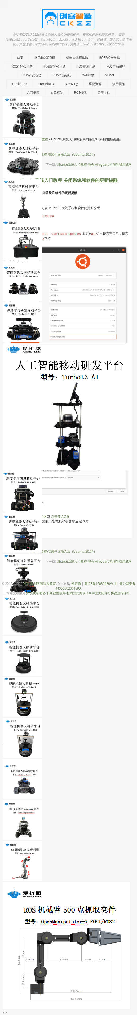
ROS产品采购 (115, 66)
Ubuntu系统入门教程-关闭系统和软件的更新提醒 (68, 180)
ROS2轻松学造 (109, 57)
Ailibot (109, 75)
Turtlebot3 (46, 84)
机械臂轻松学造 (54, 66)
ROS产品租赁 (32, 75)
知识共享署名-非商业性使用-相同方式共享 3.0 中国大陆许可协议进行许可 (78, 593)
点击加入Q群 (60, 516)
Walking (88, 75)
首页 (20, 57)
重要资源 (95, 84)
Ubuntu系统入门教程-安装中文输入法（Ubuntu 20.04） (56, 154)
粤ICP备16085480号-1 (100, 583)
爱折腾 (76, 583)
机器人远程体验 (77, 57)
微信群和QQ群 (44, 57)
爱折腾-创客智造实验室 (39, 583)
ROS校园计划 (86, 66)
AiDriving (71, 84)
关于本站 (104, 92)
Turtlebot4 (20, 84)
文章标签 (56, 92)
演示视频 (118, 84)
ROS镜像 (80, 92)
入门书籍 (33, 92)
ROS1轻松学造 (22, 66)
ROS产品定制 (61, 75)
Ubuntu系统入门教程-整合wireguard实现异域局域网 (94, 164)
